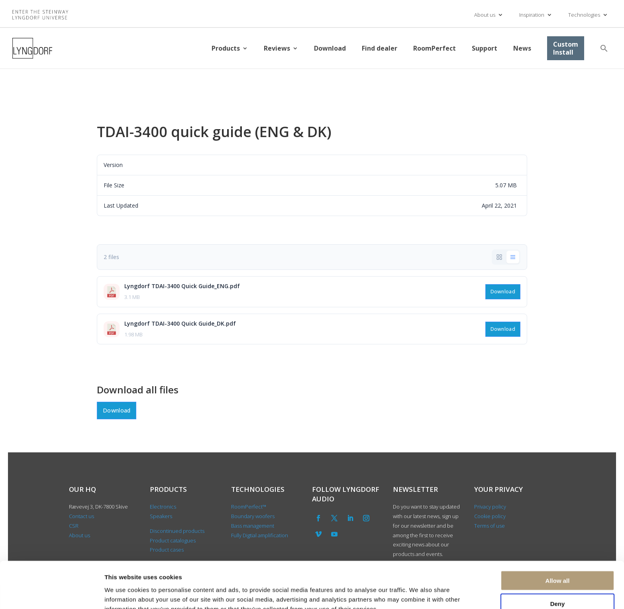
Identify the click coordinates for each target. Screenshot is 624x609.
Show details (418, 593)
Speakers (161, 516)
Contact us (81, 516)
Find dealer (379, 48)
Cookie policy (490, 516)
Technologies (584, 14)
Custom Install (565, 48)
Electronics (163, 506)
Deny (557, 562)
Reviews (277, 48)
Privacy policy (490, 506)
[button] (604, 48)
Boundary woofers (253, 516)
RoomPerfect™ (248, 506)
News (522, 48)
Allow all (558, 539)
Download (330, 48)
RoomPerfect (434, 48)
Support (484, 48)
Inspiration (531, 14)
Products (226, 48)
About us (484, 14)
